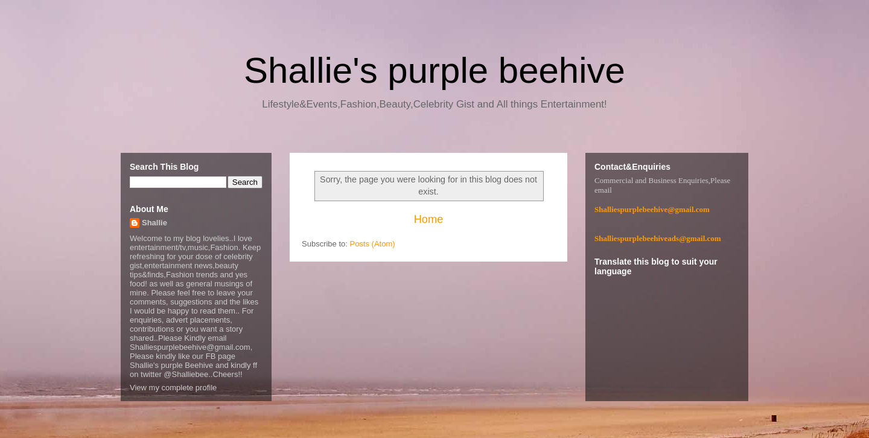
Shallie (154, 222)
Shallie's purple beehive (434, 70)
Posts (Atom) (372, 243)
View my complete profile (173, 387)
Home (429, 219)
